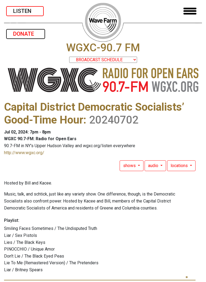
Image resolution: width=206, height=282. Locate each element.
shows (130, 165)
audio (153, 165)
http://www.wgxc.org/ (24, 152)
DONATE (25, 34)
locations (180, 165)
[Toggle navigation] (190, 11)
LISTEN (25, 11)
